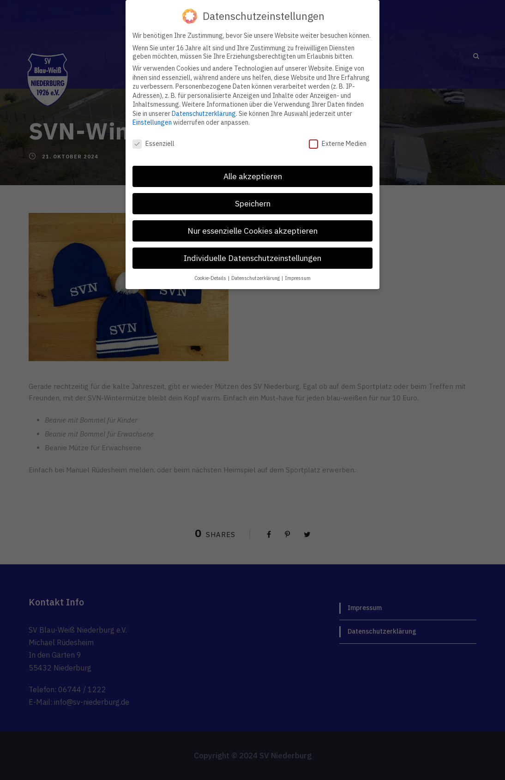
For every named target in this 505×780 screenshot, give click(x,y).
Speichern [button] (253, 203)
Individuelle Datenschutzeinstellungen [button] (252, 258)
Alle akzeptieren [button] (252, 176)
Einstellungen (152, 122)
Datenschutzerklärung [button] (256, 278)
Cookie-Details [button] (210, 278)
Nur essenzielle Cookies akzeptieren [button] (252, 230)
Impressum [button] (298, 278)
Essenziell (153, 143)
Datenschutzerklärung (204, 113)
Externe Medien (338, 143)
